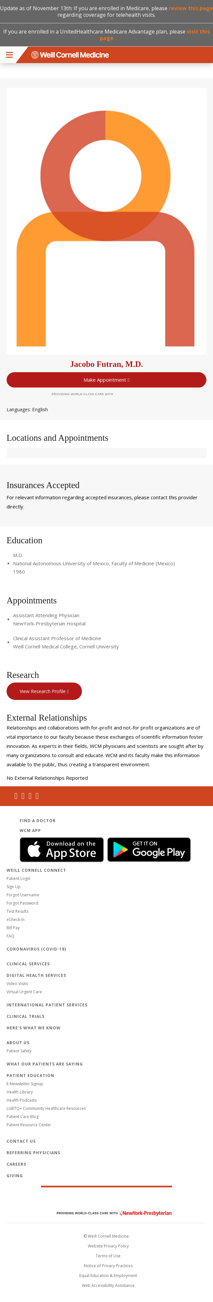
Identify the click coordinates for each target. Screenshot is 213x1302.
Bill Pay (13, 928)
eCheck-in (16, 919)
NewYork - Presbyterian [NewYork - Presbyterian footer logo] (109, 1213)
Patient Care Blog (23, 1116)
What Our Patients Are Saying (45, 1064)
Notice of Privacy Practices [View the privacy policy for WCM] (108, 1265)
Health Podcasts (22, 1100)
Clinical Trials (26, 1016)
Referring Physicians (33, 1153)
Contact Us (21, 1141)
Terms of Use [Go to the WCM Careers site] (108, 1256)
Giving (15, 1176)
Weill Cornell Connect (36, 870)
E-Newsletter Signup (25, 1084)
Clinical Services (28, 964)
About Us (18, 1042)
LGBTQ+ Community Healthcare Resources (46, 1108)
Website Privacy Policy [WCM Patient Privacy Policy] (108, 1246)
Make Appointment (105, 379)
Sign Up (14, 886)
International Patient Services (47, 1005)
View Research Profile (43, 691)
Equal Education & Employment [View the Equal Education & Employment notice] (108, 1275)
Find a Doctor (38, 820)
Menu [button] (9, 55)
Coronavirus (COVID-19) (36, 949)
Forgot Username (23, 895)
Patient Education (30, 1075)
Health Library (20, 1092)
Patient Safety (19, 1051)
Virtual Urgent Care (24, 992)
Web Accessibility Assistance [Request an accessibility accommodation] (108, 1285)
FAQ (10, 936)
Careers (16, 1164)
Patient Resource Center (29, 1125)
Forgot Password (22, 903)
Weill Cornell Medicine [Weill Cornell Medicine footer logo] (106, 1199)
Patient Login (18, 878)
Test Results (18, 911)
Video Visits (17, 983)
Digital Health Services (36, 975)
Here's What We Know (34, 1028)
